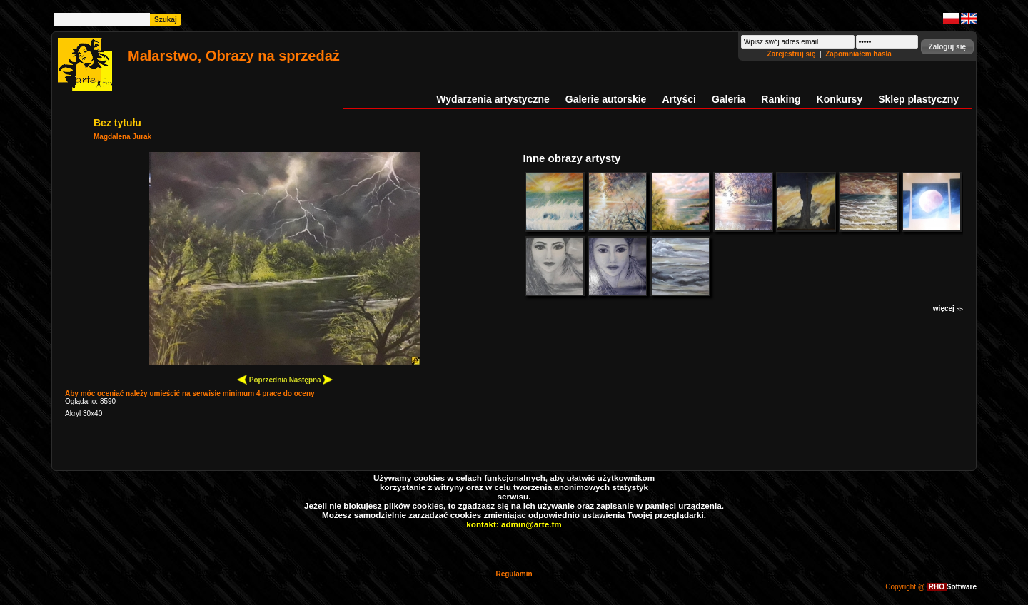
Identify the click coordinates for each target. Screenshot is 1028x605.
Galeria (728, 99)
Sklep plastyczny (918, 99)
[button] (947, 46)
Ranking (780, 99)
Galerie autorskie (606, 99)
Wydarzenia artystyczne (492, 99)
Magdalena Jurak (122, 137)
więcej (948, 308)
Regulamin (513, 574)
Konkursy (840, 99)
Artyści (678, 99)
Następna (311, 379)
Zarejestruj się (792, 54)
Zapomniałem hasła (858, 54)
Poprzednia (262, 379)
